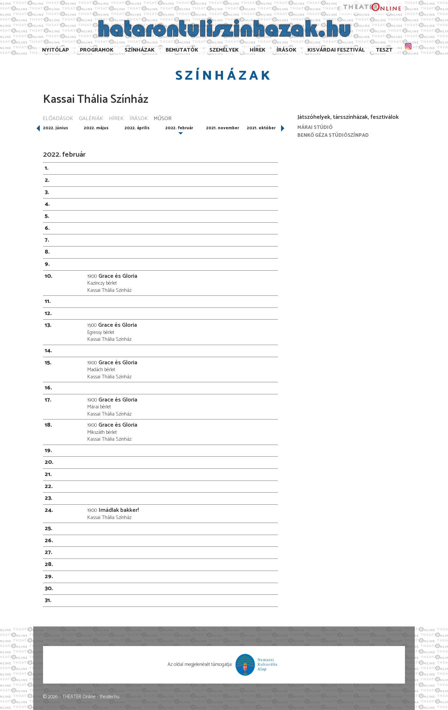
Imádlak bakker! (118, 510)
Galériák (91, 119)
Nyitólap (55, 50)
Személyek (224, 50)
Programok (96, 50)
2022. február (179, 128)
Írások (286, 50)
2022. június (55, 128)
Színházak (140, 50)
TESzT (384, 50)
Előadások (58, 119)
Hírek (257, 50)
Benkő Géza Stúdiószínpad (333, 135)
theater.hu (109, 697)
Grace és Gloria (117, 276)
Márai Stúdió (315, 127)
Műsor (163, 119)
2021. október (261, 128)
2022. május (96, 128)
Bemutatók (182, 50)
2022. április (137, 128)
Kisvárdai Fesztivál (336, 50)
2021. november (222, 128)
